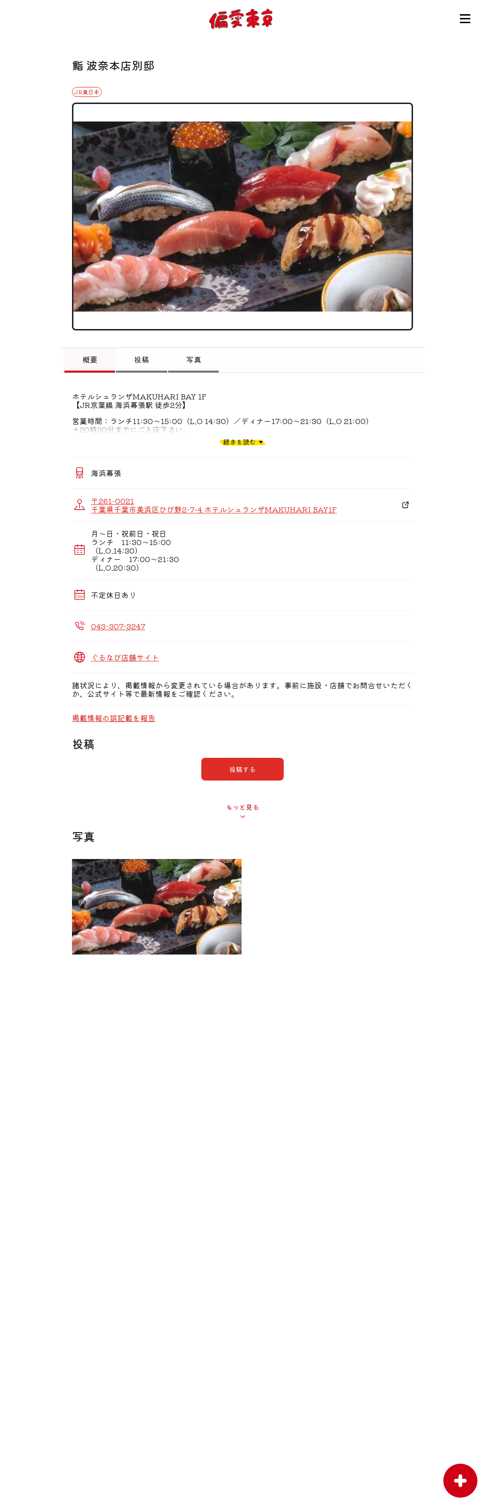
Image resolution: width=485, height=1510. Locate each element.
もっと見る (242, 807)
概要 (90, 359)
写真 (193, 359)
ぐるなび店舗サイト (125, 657)
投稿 (141, 359)
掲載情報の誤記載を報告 (113, 717)
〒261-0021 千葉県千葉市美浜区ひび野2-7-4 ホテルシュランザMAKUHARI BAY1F (214, 505)
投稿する (242, 769)
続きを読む (239, 442)
